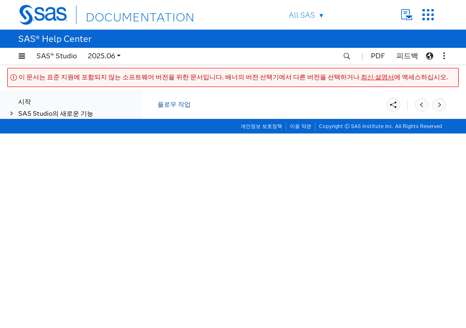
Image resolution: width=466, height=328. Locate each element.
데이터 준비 (44, 114)
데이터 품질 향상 (51, 103)
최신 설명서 (377, 77)
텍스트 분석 (44, 162)
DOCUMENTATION (119, 14)
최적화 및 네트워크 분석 (61, 138)
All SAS (302, 15)
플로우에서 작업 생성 (57, 221)
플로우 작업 (174, 104)
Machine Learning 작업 (61, 126)
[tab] (85, 209)
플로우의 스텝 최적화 (66, 186)
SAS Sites (428, 14)
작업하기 (31, 265)
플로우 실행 (53, 209)
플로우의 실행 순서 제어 (70, 197)
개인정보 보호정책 (261, 321)
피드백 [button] (407, 55)
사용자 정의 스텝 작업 (49, 253)
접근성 (27, 288)
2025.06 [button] (101, 55)
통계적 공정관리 (50, 150)
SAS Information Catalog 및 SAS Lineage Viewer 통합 (75, 237)
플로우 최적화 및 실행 (58, 174)
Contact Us (406, 14)
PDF (378, 55)
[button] (22, 56)
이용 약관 (300, 321)
